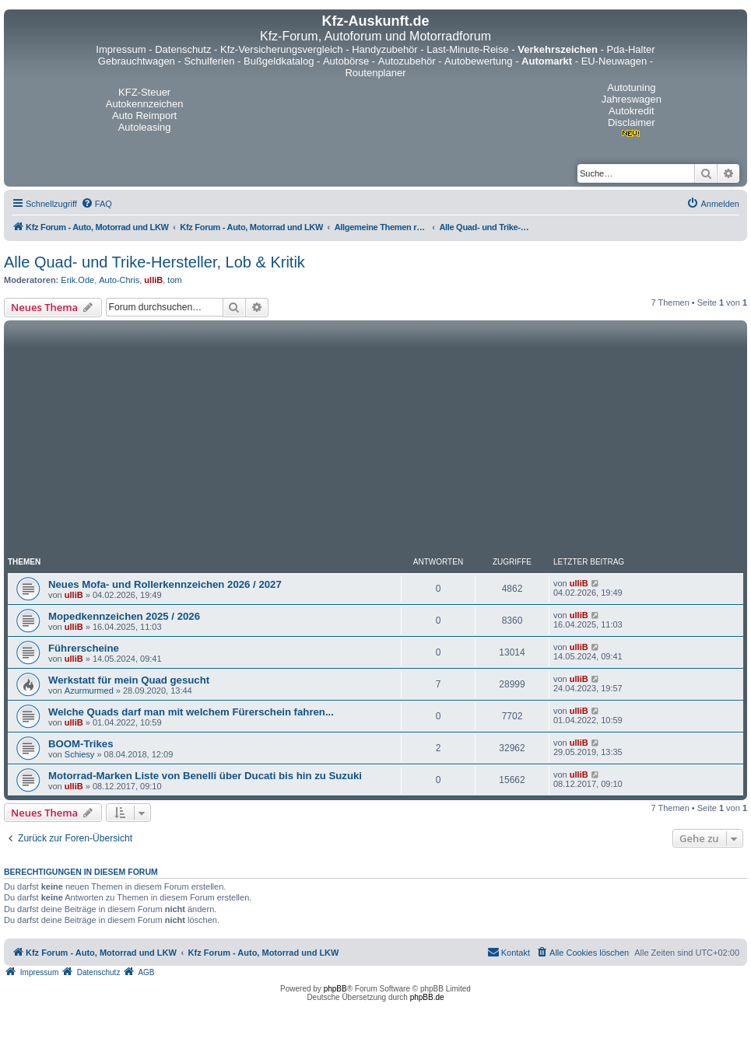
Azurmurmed (89, 690)
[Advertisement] (375, 441)
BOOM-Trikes (81, 744)
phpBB (335, 988)
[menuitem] (96, 203)
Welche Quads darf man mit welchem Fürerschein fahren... (191, 712)
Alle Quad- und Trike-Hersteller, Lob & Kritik (154, 262)
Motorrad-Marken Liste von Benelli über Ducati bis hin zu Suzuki (205, 776)
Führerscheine (83, 648)
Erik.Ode (77, 280)
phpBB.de (427, 997)
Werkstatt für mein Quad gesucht (128, 680)
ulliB (153, 280)
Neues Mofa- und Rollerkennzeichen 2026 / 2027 (165, 584)
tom (174, 280)
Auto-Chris (119, 280)
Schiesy (80, 754)
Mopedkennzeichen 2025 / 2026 (124, 616)
